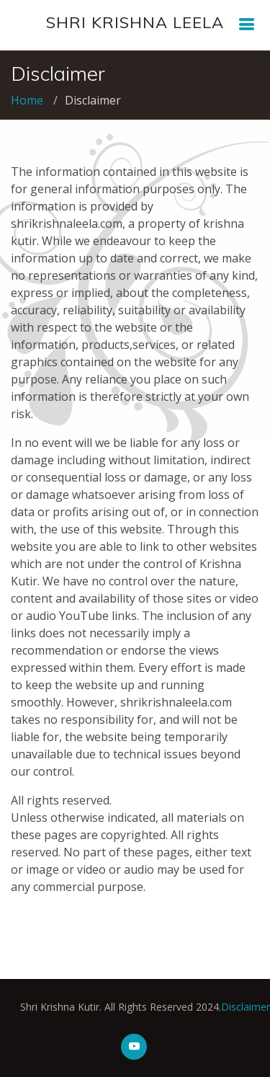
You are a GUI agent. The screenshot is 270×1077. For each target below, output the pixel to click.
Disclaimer (234, 1007)
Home (27, 100)
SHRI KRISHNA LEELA (135, 22)
